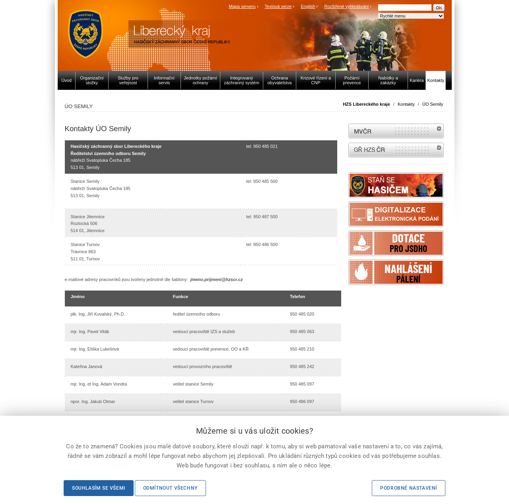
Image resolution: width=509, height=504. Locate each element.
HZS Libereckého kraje (366, 104)
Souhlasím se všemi (98, 488)
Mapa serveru (242, 6)
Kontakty (406, 104)
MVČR (396, 131)
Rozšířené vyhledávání (346, 6)
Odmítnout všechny (170, 488)
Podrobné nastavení (408, 488)
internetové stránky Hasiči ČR (396, 150)
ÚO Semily (432, 104)
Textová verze (277, 6)
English (308, 6)
